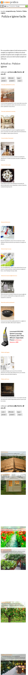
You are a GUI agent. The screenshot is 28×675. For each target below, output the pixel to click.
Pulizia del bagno (5, 352)
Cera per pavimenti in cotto (8, 84)
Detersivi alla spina (6, 165)
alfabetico (19, 72)
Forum (6, 6)
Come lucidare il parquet (7, 138)
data (2, 74)
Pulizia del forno (5, 379)
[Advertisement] (14, 33)
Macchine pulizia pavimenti (7, 302)
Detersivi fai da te (5, 222)
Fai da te (19, 11)
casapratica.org (10, 11)
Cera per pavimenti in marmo (8, 111)
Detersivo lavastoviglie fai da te (9, 275)
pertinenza (11, 72)
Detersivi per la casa (6, 249)
